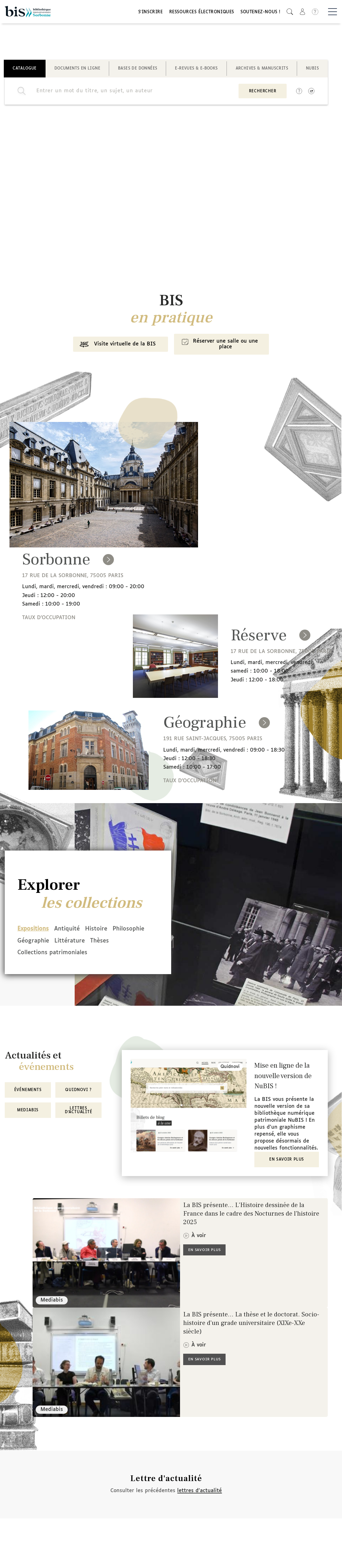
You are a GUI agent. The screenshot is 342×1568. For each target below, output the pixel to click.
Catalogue (25, 71)
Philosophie (33, 943)
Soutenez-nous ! (260, 13)
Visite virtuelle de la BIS (114, 348)
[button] (290, 12)
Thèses (26, 954)
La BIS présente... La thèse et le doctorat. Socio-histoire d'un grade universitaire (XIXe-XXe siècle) (251, 1324)
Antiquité (74, 932)
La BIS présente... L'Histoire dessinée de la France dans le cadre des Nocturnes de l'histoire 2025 (251, 1214)
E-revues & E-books (196, 71)
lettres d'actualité (199, 1491)
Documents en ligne (77, 71)
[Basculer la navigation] (332, 13)
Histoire (111, 932)
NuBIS (312, 71)
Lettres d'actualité (78, 1110)
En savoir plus (286, 1160)
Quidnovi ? (78, 1090)
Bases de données (137, 71)
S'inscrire (150, 13)
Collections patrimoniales (84, 954)
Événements (28, 1090)
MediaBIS (28, 1111)
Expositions (33, 932)
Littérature (121, 943)
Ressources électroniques (201, 13)
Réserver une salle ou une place (221, 348)
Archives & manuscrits (262, 71)
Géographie (77, 943)
